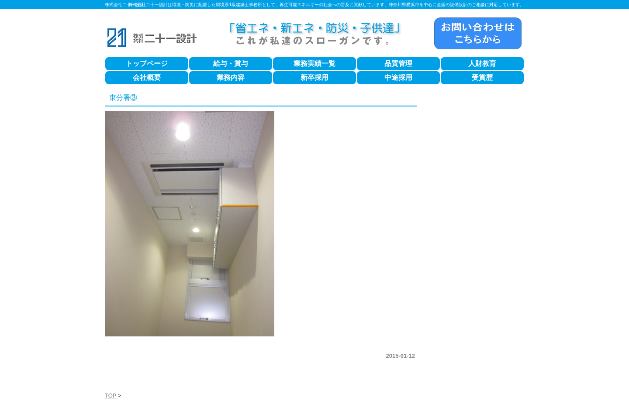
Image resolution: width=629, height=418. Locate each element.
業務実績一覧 (314, 63)
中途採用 (398, 77)
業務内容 (231, 77)
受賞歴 (482, 77)
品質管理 (398, 63)
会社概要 (147, 77)
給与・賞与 (230, 63)
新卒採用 (314, 77)
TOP (110, 395)
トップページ (147, 63)
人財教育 (482, 63)
